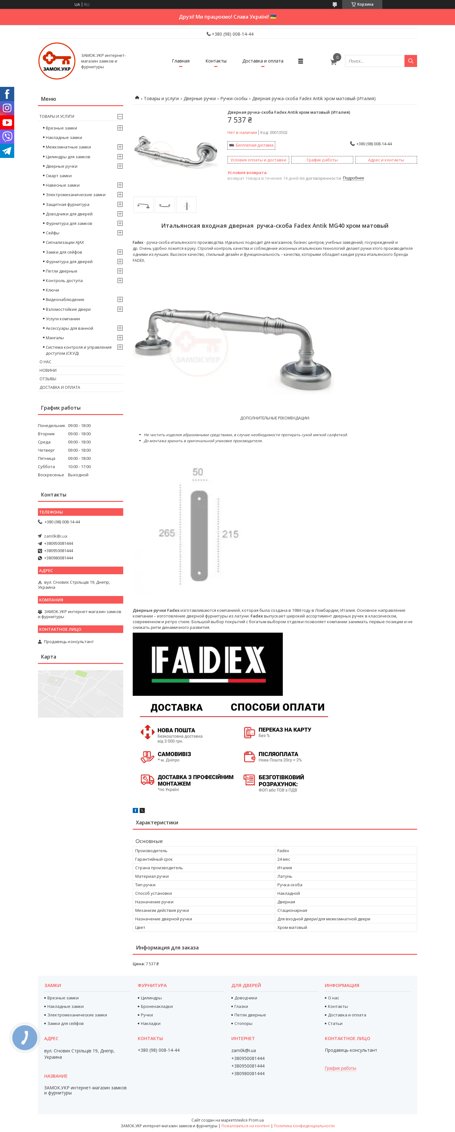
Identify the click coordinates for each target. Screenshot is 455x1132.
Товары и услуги (161, 98)
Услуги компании (63, 319)
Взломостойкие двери (68, 309)
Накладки (151, 1023)
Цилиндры (151, 998)
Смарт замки (59, 175)
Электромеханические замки (76, 194)
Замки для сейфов (64, 252)
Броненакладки (157, 1006)
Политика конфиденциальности (304, 1126)
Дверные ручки (200, 98)
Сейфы (52, 233)
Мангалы (55, 337)
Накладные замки (64, 137)
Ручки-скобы (233, 98)
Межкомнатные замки (68, 147)
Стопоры (243, 1023)
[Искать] (410, 61)
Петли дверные (61, 271)
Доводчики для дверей (69, 214)
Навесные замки (63, 185)
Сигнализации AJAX (65, 242)
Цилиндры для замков (68, 157)
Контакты (216, 61)
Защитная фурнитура (67, 204)
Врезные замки (61, 128)
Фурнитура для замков (69, 223)
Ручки (147, 1015)
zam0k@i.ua (55, 536)
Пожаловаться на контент (245, 1126)
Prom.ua (256, 1120)
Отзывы (47, 379)
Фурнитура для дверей (69, 261)
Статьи (335, 1023)
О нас (45, 361)
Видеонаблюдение (65, 299)
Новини (48, 370)
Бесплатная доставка (254, 145)
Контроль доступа (64, 280)
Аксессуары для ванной (69, 328)
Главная (181, 61)
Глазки (241, 1006)
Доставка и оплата (262, 61)
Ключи (52, 290)
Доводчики (245, 998)
